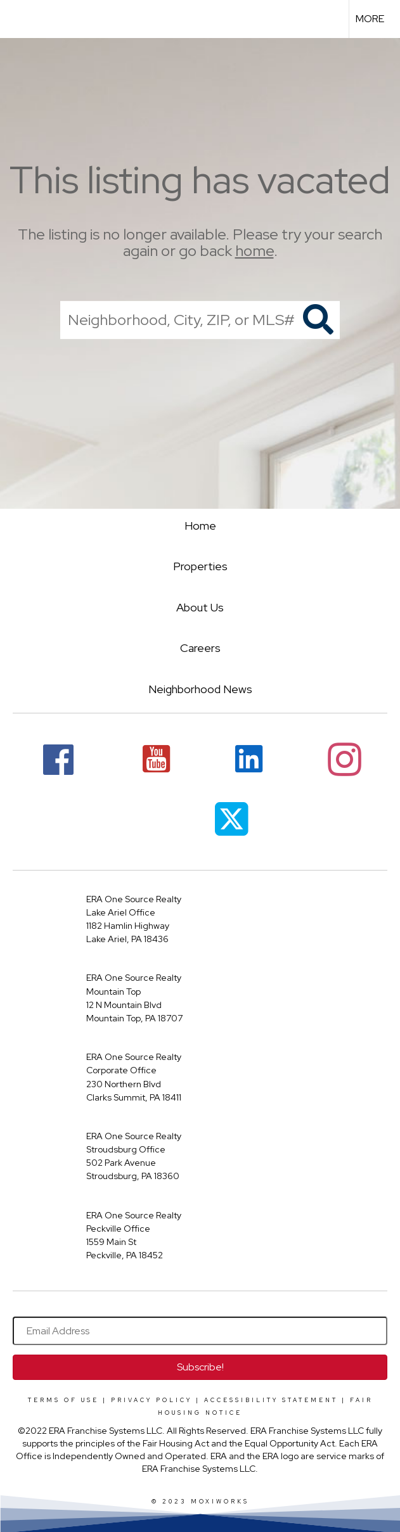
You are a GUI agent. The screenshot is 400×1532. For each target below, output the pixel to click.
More (370, 18)
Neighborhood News (200, 689)
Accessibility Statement (271, 1400)
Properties (200, 566)
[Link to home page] (16, 19)
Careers (200, 648)
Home (200, 525)
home (254, 251)
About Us (200, 607)
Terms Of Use (63, 1400)
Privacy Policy (151, 1400)
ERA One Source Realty (133, 899)
